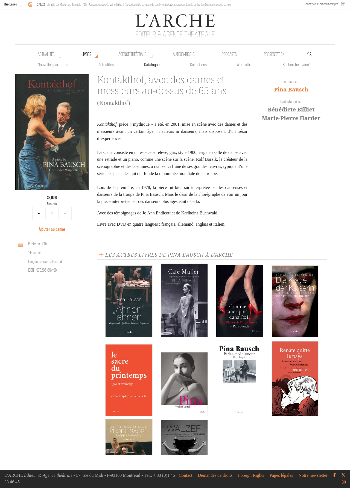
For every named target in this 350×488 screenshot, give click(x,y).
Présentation (274, 54)
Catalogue (152, 64)
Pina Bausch (291, 89)
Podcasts (229, 54)
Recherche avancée (298, 64)
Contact (185, 475)
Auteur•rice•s (184, 54)
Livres (86, 54)
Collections (198, 64)
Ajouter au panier (52, 229)
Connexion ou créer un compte (321, 4)
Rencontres (10, 4)
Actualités (46, 54)
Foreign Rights (251, 475)
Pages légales (281, 475)
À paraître (244, 64)
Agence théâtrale (132, 54)
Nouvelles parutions (53, 64)
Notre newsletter (313, 475)
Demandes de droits (215, 475)
